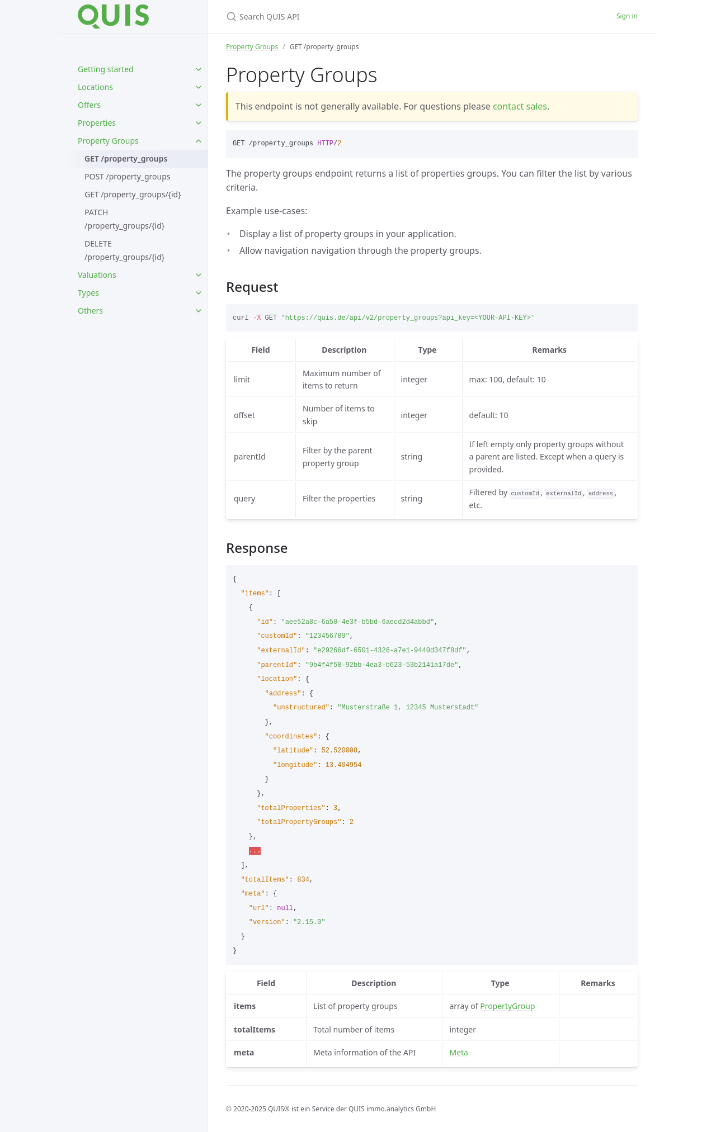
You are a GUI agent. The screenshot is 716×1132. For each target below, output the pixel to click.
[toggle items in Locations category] (199, 87)
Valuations (97, 274)
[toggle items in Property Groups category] (199, 141)
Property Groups (108, 140)
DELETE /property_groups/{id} (124, 250)
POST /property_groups (127, 176)
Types (88, 292)
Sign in (627, 16)
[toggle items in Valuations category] (199, 275)
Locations (95, 87)
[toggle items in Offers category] (199, 105)
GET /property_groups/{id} (132, 194)
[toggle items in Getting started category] (199, 69)
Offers (89, 105)
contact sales (520, 106)
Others (90, 310)
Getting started (106, 69)
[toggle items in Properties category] (199, 123)
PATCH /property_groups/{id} (124, 219)
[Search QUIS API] (358, 16)
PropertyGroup (507, 1006)
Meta (458, 1052)
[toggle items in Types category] (199, 293)
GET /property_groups (125, 158)
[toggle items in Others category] (199, 311)
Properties (97, 122)
